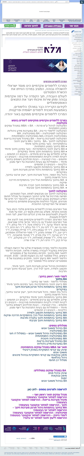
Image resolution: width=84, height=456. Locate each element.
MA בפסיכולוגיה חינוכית (54, 338)
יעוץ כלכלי (39, 453)
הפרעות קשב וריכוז (77, 55)
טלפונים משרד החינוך (17, 20)
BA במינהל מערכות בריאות (52, 341)
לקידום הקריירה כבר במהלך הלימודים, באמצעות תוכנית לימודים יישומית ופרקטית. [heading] (37, 108)
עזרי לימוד (79, 63)
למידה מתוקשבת (77, 86)
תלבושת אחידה (78, 37)
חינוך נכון (28, 1)
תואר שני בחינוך (76, 44)
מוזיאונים (79, 71)
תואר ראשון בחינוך (76, 42)
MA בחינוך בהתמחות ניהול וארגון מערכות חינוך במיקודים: (41, 288)
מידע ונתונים (38, 20)
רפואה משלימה (52, 453)
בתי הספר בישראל (8, 20)
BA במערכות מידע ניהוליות (52, 343)
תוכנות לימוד (18, 448)
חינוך (5, 453)
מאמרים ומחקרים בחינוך (46, 20)
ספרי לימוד (79, 61)
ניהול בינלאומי (59, 357)
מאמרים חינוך (36, 448)
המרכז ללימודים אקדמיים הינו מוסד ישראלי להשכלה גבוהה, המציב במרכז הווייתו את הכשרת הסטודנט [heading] (37, 89)
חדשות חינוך (54, 20)
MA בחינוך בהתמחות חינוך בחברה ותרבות (43, 317)
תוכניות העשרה (78, 53)
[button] (56, 2)
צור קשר (23, 1)
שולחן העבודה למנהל (62, 20)
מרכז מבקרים (78, 78)
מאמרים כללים (30, 448)
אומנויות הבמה (78, 87)
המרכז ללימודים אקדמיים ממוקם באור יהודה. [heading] (35, 114)
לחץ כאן (32, 389)
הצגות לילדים (57, 453)
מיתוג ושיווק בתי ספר (77, 36)
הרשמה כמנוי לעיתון (16, 1)
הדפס (17, 438)
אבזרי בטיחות (78, 34)
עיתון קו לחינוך (40, 1)
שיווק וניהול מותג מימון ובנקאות (57, 374)
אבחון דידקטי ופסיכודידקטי (59, 448)
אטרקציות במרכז (77, 68)
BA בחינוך (61, 279)
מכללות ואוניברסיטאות (77, 50)
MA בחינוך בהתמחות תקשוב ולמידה (47, 312)
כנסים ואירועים (31, 20)
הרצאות (79, 56)
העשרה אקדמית (76, 48)
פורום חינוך (34, 1)
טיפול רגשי (79, 60)
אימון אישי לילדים (45, 453)
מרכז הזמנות (46, 1)
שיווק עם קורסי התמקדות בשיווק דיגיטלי (45, 349)
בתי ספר (52, 448)
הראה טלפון (60, 436)
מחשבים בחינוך (78, 65)
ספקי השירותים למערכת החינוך (52, 30)
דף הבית (52, 1)
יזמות (64, 378)
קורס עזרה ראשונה (17, 452)
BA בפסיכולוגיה (58, 330)
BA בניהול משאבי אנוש (54, 328)
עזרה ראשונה (78, 89)
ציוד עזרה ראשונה (25, 452)
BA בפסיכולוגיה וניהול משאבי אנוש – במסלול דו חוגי (38, 333)
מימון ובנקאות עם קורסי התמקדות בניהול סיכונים (40, 354)
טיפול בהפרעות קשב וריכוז (11, 448)
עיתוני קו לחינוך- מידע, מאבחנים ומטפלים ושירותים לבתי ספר (74, 20)
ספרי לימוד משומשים (24, 453)
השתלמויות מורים (77, 39)
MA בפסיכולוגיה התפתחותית (51, 335)
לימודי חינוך (78, 41)
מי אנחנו (9, 1)
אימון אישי (79, 77)
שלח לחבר (23, 438)
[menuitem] (74, 20)
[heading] (66, 78)
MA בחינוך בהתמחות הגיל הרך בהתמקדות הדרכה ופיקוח (35, 315)
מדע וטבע (79, 75)
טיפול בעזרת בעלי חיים (9, 452)
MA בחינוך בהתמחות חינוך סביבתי (48, 320)
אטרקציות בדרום (77, 66)
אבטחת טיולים (17, 453)
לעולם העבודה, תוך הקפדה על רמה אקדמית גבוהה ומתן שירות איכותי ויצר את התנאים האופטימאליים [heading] (36, 99)
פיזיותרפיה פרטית (24, 448)
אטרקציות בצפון (77, 70)
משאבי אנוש (60, 352)
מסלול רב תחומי (58, 360)
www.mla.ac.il (57, 440)
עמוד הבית (67, 30)
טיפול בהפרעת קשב (32, 453)
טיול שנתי (79, 73)
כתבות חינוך (41, 448)
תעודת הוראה (77, 46)
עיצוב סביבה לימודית (77, 58)
